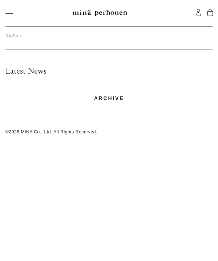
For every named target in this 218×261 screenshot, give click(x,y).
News (12, 35)
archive (109, 98)
